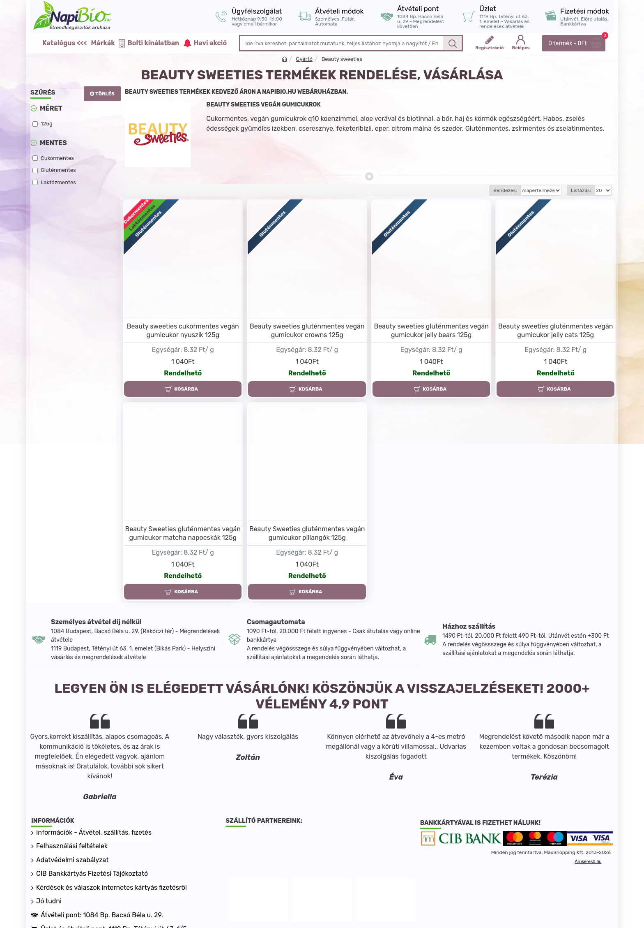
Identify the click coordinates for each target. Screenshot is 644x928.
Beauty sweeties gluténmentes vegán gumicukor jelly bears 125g (431, 330)
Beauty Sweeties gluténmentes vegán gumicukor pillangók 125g (307, 533)
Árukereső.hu (588, 861)
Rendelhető (183, 373)
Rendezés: (476, 190)
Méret (51, 108)
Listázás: (581, 190)
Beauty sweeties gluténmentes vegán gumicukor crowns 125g (307, 330)
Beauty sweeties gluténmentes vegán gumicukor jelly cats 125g (555, 330)
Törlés (105, 94)
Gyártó (304, 59)
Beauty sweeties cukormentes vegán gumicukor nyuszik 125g (183, 330)
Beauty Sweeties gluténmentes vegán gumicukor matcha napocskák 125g (183, 533)
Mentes (53, 143)
